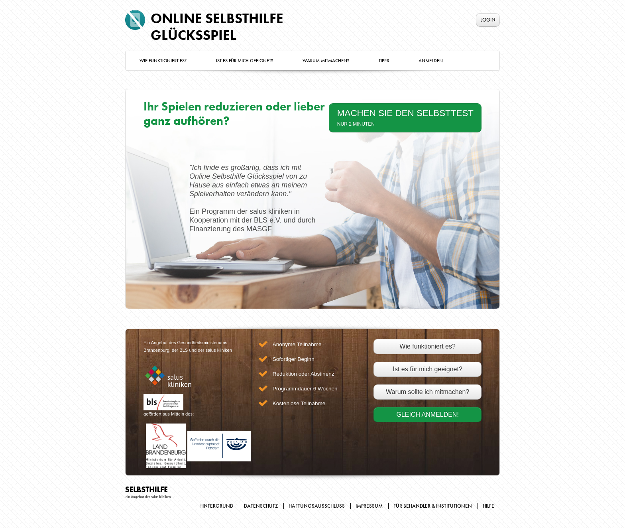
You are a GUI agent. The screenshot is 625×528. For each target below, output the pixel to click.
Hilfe (488, 506)
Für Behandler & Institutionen (432, 506)
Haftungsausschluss (317, 506)
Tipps (384, 60)
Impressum (369, 506)
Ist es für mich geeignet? (244, 60)
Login (487, 19)
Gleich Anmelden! (427, 414)
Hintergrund (216, 506)
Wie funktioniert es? (163, 60)
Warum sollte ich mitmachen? (427, 391)
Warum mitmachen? (326, 60)
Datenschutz (261, 506)
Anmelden (431, 60)
